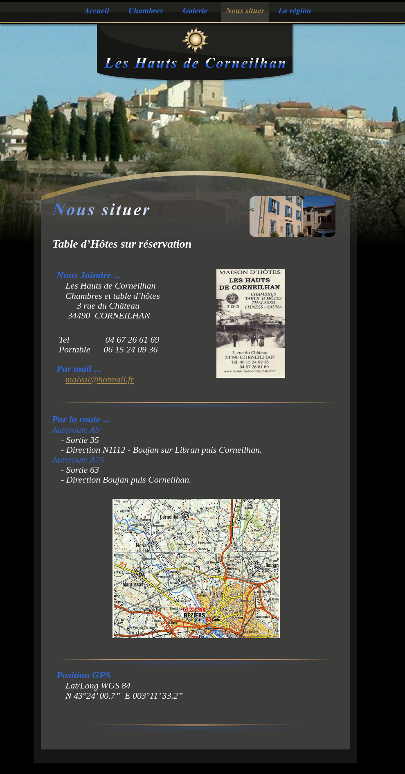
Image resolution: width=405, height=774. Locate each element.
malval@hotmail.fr (99, 379)
